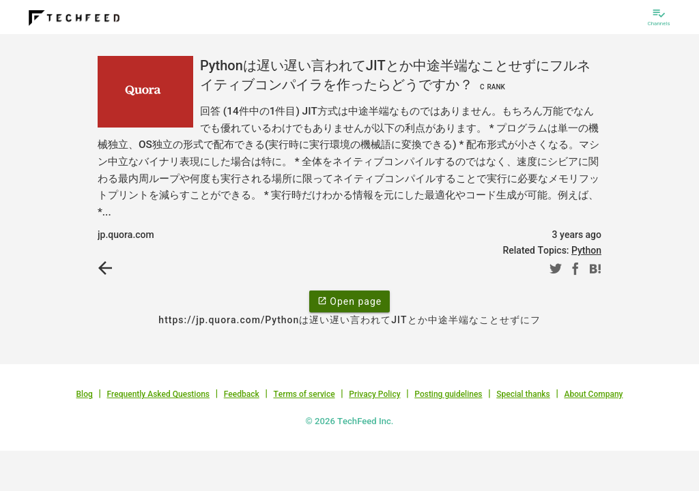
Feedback (241, 394)
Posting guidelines (448, 394)
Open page (349, 301)
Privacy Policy (374, 394)
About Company (593, 394)
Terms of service (303, 394)
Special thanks (523, 394)
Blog (84, 394)
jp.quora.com (126, 234)
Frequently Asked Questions (158, 394)
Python (586, 250)
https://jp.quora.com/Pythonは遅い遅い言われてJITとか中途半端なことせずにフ (349, 319)
